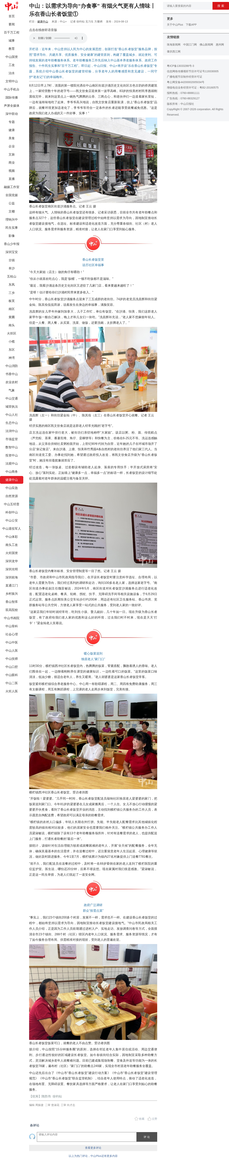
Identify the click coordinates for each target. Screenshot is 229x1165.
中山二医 (11, 683)
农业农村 (11, 382)
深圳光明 (11, 569)
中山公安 (11, 520)
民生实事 (11, 227)
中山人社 (11, 414)
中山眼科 (11, 675)
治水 (12, 73)
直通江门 (11, 585)
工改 (12, 65)
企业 (12, 146)
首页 (12, 16)
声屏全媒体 (11, 105)
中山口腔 (11, 666)
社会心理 (11, 634)
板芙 (12, 300)
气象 (12, 390)
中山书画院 (11, 618)
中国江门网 (190, 44)
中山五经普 (11, 504)
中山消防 (11, 366)
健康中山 (11, 479)
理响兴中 (11, 219)
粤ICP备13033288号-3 (180, 65)
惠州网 (220, 44)
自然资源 (11, 496)
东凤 (12, 284)
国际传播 (11, 97)
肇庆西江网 (173, 51)
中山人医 (11, 650)
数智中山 (11, 447)
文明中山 (11, 81)
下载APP (191, 24)
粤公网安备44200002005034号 (185, 82)
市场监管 (11, 439)
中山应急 (11, 488)
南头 (12, 325)
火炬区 (11, 333)
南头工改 (11, 544)
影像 (12, 235)
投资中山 (11, 455)
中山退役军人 (11, 528)
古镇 (12, 260)
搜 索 (220, 5)
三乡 (12, 292)
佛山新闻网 (206, 44)
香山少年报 (11, 244)
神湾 (12, 357)
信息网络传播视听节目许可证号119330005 (193, 71)
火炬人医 (11, 691)
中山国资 (11, 56)
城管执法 (11, 406)
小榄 (12, 341)
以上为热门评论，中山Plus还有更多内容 (93, 1155)
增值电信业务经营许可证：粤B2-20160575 (193, 87)
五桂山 (11, 276)
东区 (12, 349)
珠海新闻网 (173, 44)
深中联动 (11, 113)
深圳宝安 (11, 252)
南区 (12, 309)
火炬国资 (11, 553)
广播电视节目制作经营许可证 (184, 76)
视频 (12, 170)
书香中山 (11, 374)
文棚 (12, 211)
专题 (12, 122)
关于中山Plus (175, 24)
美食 (12, 138)
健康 (12, 130)
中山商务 (11, 471)
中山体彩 (11, 536)
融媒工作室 (11, 187)
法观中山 (11, 463)
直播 (12, 178)
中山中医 (11, 642)
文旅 (12, 154)
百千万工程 (11, 32)
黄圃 (12, 317)
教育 (12, 48)
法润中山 (11, 431)
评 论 (147, 1136)
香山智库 (11, 601)
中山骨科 (11, 626)
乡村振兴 (11, 593)
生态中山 (11, 422)
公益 (12, 203)
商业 (12, 162)
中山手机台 (11, 89)
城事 (12, 40)
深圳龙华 (11, 561)
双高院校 (11, 610)
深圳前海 (11, 577)
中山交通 (11, 398)
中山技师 (11, 658)
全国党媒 (11, 195)
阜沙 (12, 268)
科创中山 (11, 512)
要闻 (12, 24)
